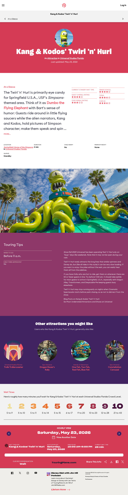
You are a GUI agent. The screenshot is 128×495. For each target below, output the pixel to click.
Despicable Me (91, 282)
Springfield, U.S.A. (95, 279)
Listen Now (61, 490)
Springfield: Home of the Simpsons (18, 147)
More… (7, 134)
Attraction (52, 58)
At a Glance (13, 19)
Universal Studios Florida (72, 58)
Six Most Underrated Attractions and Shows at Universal (88, 302)
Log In (123, 5)
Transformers (74, 282)
